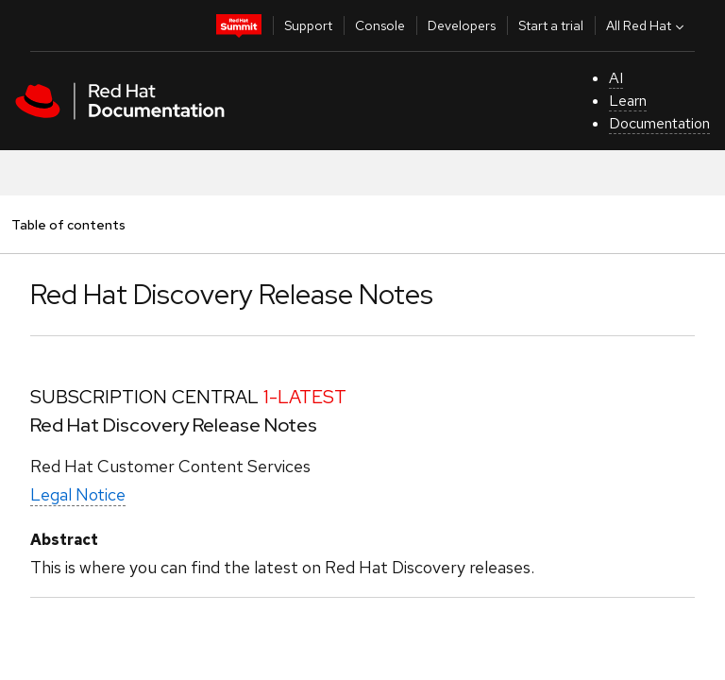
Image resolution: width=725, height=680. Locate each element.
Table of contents (68, 224)
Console (380, 25)
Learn (628, 100)
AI (616, 78)
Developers (462, 25)
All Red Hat (647, 25)
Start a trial (550, 25)
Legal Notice (78, 494)
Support (308, 25)
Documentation (659, 123)
